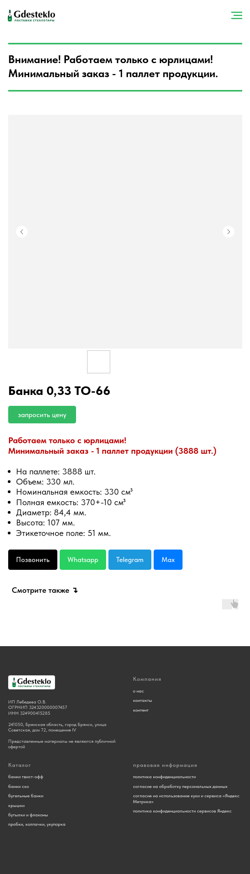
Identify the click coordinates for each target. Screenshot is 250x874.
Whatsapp (82, 559)
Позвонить (33, 559)
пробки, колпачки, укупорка (37, 824)
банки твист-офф (25, 776)
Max (168, 559)
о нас (138, 691)
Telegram (130, 559)
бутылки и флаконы (28, 815)
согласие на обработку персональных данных (180, 786)
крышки (16, 805)
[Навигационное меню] (236, 15)
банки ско (18, 786)
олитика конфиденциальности (165, 776)
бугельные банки (25, 795)
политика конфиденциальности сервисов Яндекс (182, 811)
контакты (142, 700)
